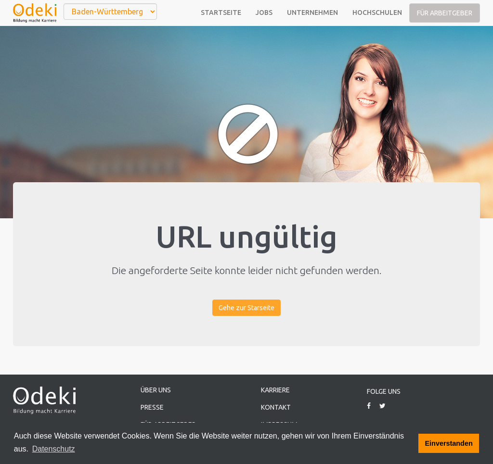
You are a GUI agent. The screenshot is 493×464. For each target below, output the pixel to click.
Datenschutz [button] (53, 449)
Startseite (221, 12)
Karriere (275, 390)
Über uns (156, 390)
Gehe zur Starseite (246, 308)
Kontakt (276, 407)
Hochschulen (377, 12)
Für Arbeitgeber (444, 13)
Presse (152, 407)
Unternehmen (312, 12)
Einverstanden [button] (449, 443)
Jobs (264, 12)
